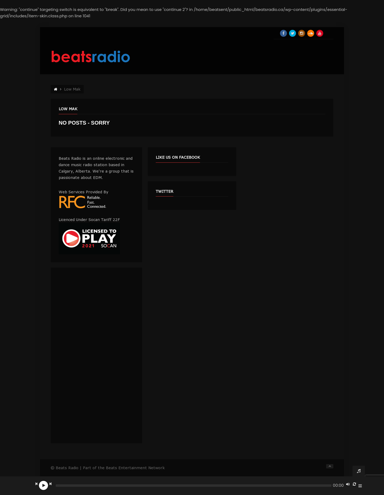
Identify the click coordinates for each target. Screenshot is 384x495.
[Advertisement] (96, 355)
